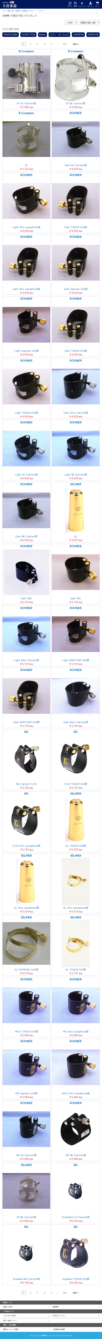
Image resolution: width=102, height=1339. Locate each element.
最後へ (76, 44)
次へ (65, 44)
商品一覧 (10, 11)
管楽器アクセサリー (29, 11)
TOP (3, 11)
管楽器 (17, 11)
